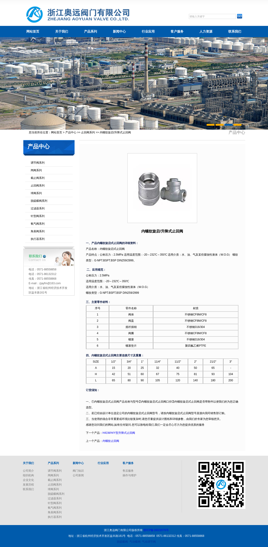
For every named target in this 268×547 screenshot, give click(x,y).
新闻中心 (119, 31)
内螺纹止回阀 (110, 441)
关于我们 (61, 31)
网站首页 (32, 31)
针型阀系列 (38, 216)
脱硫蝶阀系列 (39, 200)
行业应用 (148, 31)
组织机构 (28, 475)
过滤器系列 (38, 208)
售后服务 (128, 470)
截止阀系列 (38, 178)
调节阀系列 (38, 162)
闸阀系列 (36, 170)
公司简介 (28, 470)
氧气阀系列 (38, 223)
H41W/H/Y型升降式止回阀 (118, 432)
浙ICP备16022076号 (156, 530)
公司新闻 (78, 475)
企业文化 (28, 480)
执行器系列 (38, 239)
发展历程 (28, 484)
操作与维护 (129, 475)
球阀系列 (36, 193)
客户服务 (177, 31)
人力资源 (205, 31)
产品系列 (90, 31)
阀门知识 (78, 470)
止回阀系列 (88, 132)
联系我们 (234, 31)
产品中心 (70, 132)
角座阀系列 (38, 231)
